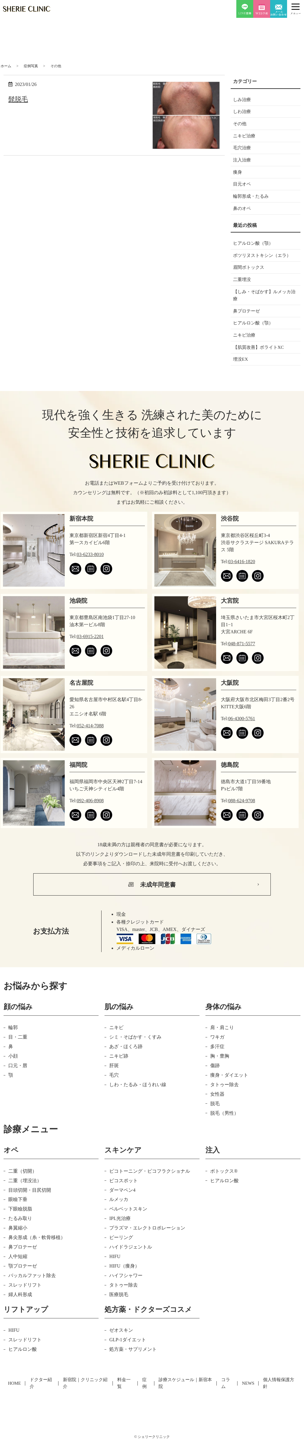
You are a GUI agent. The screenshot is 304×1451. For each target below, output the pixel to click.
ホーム (6, 66)
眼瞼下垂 (17, 1211)
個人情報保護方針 (278, 1391)
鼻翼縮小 (17, 1240)
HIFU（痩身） (124, 1278)
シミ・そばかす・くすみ (135, 1048)
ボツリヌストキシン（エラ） (264, 262)
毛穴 (114, 1086)
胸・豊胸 (219, 1067)
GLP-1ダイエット (127, 1351)
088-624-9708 (241, 812)
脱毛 (215, 1115)
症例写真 (31, 66)
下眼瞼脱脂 (20, 1221)
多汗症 (217, 1058)
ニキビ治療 (245, 137)
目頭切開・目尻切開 (29, 1202)
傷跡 (215, 1077)
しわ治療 (242, 112)
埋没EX (241, 370)
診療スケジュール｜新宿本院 (186, 1391)
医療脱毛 (118, 1306)
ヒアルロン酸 (224, 1192)
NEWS (248, 1391)
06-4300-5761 (241, 730)
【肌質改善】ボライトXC (260, 358)
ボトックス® (224, 1182)
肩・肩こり (222, 1039)
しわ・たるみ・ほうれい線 (137, 1096)
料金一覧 (125, 1391)
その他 (240, 125)
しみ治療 (242, 99)
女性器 (217, 1105)
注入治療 (242, 163)
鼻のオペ (242, 213)
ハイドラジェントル (130, 1259)
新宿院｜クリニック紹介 (86, 1391)
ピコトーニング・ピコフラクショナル (149, 1182)
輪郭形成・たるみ (252, 201)
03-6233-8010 (90, 566)
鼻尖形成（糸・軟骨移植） (36, 1249)
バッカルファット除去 (32, 1287)
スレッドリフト (25, 1296)
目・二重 (17, 1048)
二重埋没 (242, 287)
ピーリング (121, 1249)
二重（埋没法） (25, 1192)
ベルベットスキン (128, 1221)
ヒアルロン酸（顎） (254, 249)
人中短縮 (17, 1268)
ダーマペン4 (122, 1202)
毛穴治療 (242, 150)
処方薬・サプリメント (133, 1361)
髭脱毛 (19, 99)
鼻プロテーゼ (247, 320)
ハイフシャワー (125, 1287)
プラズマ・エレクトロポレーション (147, 1240)
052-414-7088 (90, 737)
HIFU (114, 1268)
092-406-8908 (90, 812)
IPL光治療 (120, 1230)
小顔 (13, 1067)
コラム (227, 1391)
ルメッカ (118, 1211)
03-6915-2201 (90, 648)
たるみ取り (20, 1230)
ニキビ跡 (118, 1067)
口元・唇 (17, 1077)
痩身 (238, 175)
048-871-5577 (241, 655)
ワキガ (217, 1048)
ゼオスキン (121, 1342)
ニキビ (116, 1039)
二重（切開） (22, 1182)
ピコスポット (123, 1192)
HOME (15, 1391)
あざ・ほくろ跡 (125, 1058)
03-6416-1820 (241, 573)
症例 (146, 1391)
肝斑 (114, 1077)
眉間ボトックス (249, 274)
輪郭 (13, 1039)
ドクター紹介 (42, 1391)
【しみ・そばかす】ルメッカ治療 (264, 303)
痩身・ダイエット (229, 1086)
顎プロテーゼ (22, 1278)
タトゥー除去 (224, 1096)
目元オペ (242, 188)
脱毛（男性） (224, 1124)
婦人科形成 (20, 1306)
